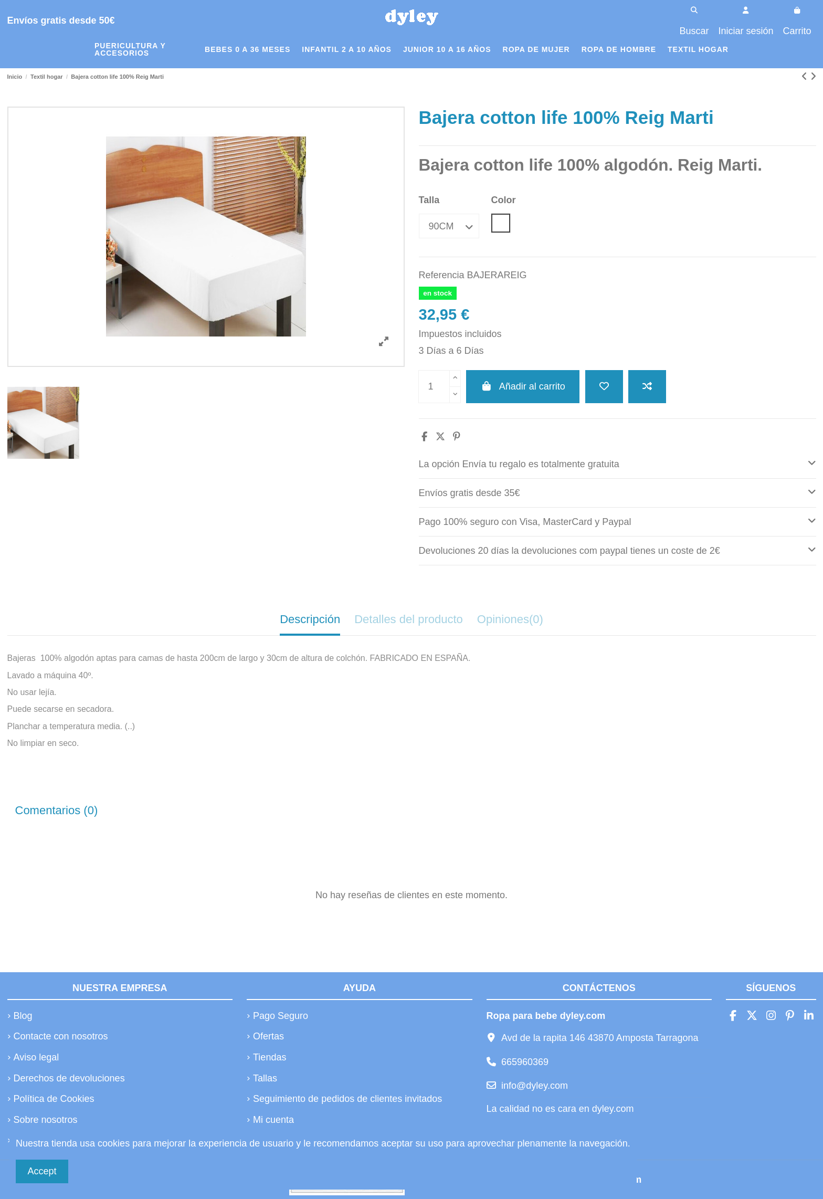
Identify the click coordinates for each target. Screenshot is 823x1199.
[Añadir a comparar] (647, 386)
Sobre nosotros (46, 1119)
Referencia (442, 275)
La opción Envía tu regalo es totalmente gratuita (617, 463)
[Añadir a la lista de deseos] (604, 386)
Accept (42, 1171)
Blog (23, 1016)
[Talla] (449, 226)
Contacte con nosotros (61, 1036)
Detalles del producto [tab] (408, 619)
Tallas (265, 1078)
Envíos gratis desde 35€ (617, 492)
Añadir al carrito (522, 386)
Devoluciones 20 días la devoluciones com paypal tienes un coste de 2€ (617, 549)
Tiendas (269, 1057)
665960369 (524, 1062)
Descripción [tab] (310, 619)
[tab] (617, 464)
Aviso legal (36, 1057)
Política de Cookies (54, 1098)
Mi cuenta (273, 1119)
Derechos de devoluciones (69, 1078)
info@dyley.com (534, 1085)
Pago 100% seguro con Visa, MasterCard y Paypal (617, 520)
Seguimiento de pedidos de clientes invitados (347, 1098)
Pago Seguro (280, 1016)
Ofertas (268, 1036)
